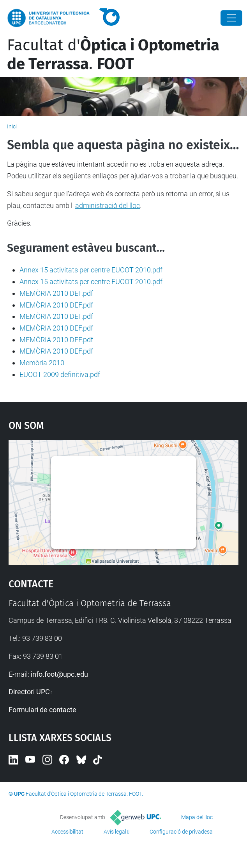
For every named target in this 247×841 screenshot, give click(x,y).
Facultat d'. (113, 54)
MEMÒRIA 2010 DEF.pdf (56, 293)
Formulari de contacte (42, 710)
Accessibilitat (67, 832)
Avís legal (115, 832)
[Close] (231, 18)
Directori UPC (29, 692)
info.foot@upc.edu (59, 674)
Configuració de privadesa (181, 832)
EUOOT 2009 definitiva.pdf (59, 374)
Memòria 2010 (41, 363)
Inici (12, 126)
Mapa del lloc (197, 817)
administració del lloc (107, 205)
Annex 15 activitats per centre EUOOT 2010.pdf (90, 270)
